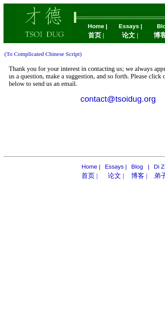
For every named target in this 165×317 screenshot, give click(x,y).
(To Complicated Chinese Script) (43, 54)
